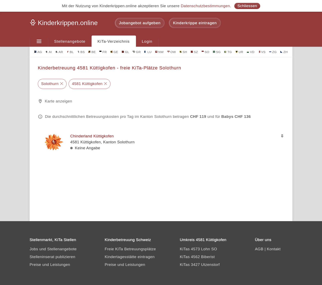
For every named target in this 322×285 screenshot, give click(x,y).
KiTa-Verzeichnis (114, 41)
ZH (284, 52)
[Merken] (282, 136)
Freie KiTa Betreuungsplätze (130, 249)
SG (217, 52)
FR (103, 52)
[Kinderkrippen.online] (64, 24)
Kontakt (274, 249)
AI (49, 52)
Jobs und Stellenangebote (53, 249)
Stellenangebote (69, 41)
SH (183, 52)
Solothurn (50, 84)
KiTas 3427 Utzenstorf (200, 264)
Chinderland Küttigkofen (92, 136)
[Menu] (39, 41)
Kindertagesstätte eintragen (130, 257)
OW (171, 52)
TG (228, 52)
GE (114, 52)
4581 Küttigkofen (87, 84)
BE (92, 52)
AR (59, 52)
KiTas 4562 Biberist (197, 257)
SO (205, 52)
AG (38, 52)
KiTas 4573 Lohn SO (198, 249)
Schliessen (247, 6)
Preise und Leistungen (50, 264)
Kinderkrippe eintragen (195, 23)
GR (137, 52)
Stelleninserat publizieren (52, 257)
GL (125, 52)
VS (262, 52)
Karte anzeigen (58, 101)
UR (239, 52)
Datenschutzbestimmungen (205, 6)
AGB (259, 249)
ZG (273, 52)
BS (81, 52)
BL (70, 52)
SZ (194, 52)
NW (159, 52)
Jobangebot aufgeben (140, 23)
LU (148, 52)
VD (250, 52)
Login (147, 41)
